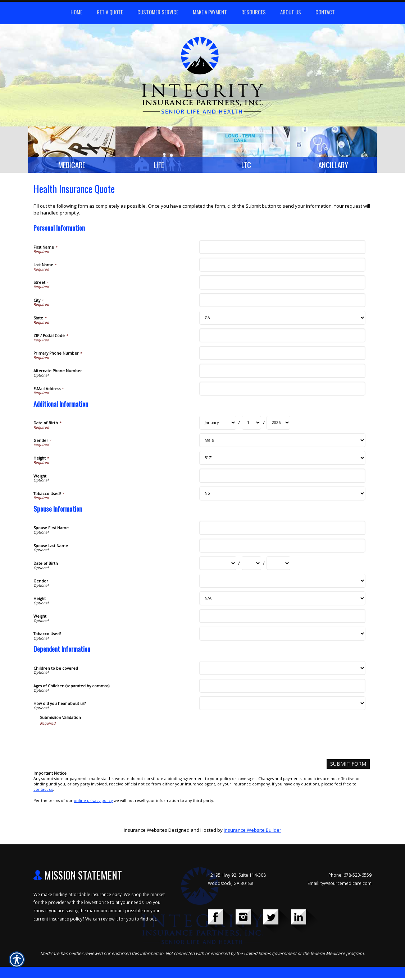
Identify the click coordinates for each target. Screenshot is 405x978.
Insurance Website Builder (252, 832)
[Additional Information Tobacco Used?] (282, 496)
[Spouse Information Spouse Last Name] (282, 548)
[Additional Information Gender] (282, 442)
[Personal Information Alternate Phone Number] (282, 373)
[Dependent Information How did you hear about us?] (282, 705)
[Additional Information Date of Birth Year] (278, 425)
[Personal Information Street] (282, 284)
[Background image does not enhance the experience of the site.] (71, 150)
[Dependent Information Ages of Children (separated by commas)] (282, 688)
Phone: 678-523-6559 (350, 877)
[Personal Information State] (282, 320)
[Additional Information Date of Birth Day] (251, 425)
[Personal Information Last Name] (282, 267)
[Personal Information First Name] (282, 249)
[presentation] (94, 742)
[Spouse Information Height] (282, 601)
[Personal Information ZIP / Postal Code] (282, 338)
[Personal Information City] (282, 302)
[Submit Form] (351, 765)
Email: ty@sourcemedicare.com (340, 885)
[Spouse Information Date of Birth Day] (251, 565)
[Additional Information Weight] (282, 478)
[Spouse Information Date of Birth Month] (217, 565)
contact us (43, 791)
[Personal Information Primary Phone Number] (282, 355)
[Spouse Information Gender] (282, 583)
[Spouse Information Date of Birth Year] (278, 565)
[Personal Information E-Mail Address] (282, 390)
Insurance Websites (145, 832)
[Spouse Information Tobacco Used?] (282, 636)
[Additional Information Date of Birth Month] (217, 425)
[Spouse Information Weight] (282, 618)
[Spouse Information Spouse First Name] (282, 530)
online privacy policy (93, 801)
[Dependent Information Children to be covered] (282, 670)
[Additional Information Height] (282, 460)
